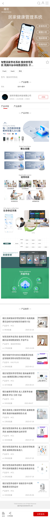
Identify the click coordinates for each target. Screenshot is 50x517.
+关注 (43, 97)
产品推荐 (18, 106)
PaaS (4, 71)
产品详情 (5, 106)
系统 (20, 71)
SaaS (13, 71)
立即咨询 (40, 514)
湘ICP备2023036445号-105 (25, 506)
